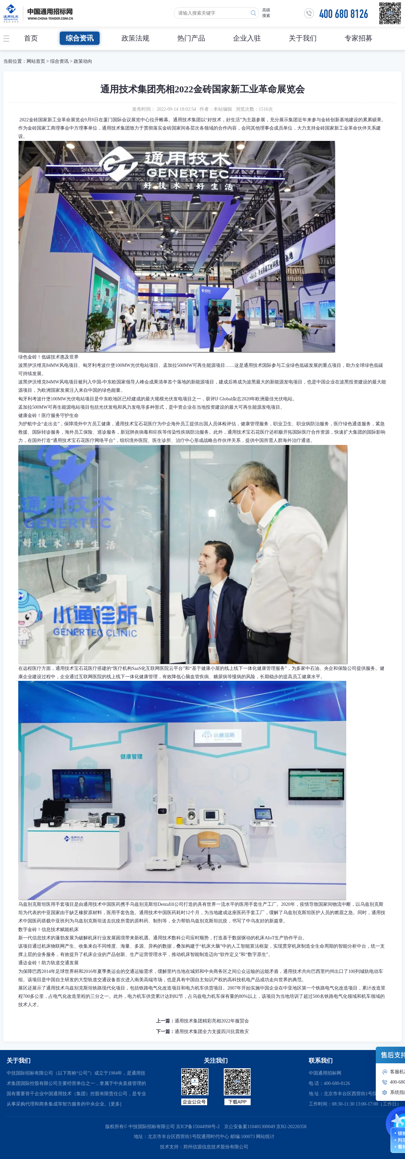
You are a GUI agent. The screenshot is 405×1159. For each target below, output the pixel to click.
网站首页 (36, 61)
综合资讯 (80, 38)
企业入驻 (247, 38)
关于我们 (303, 38)
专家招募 (358, 38)
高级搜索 (266, 13)
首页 (31, 38)
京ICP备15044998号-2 (197, 1126)
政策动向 (83, 61)
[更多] (115, 1104)
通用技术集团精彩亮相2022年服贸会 (212, 1020)
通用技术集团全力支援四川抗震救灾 (212, 1031)
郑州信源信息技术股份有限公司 (215, 1146)
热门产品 (191, 38)
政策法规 (135, 38)
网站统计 (265, 1136)
